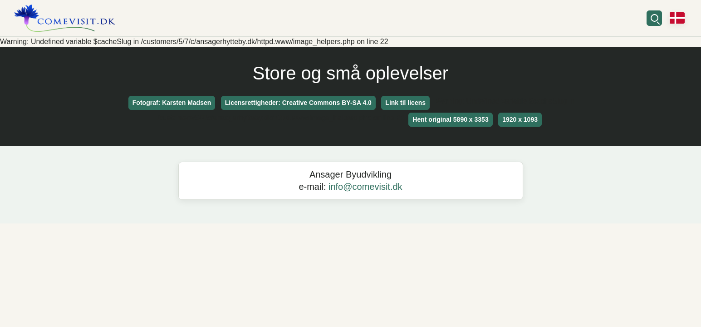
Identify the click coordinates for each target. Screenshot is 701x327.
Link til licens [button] (405, 102)
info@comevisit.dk (365, 187)
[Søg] (654, 18)
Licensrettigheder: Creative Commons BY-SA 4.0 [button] (298, 102)
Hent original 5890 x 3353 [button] (450, 119)
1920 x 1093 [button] (520, 119)
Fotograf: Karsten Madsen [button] (171, 102)
